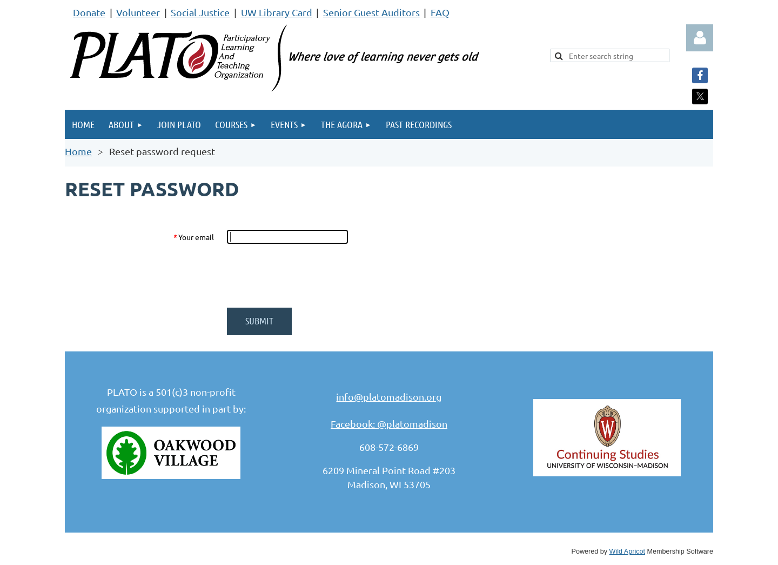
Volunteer (138, 12)
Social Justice (200, 12)
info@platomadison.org (388, 396)
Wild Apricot (627, 551)
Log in (699, 37)
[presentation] (309, 276)
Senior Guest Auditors (371, 12)
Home (78, 151)
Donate (89, 12)
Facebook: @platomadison (389, 423)
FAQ (440, 12)
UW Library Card (276, 12)
